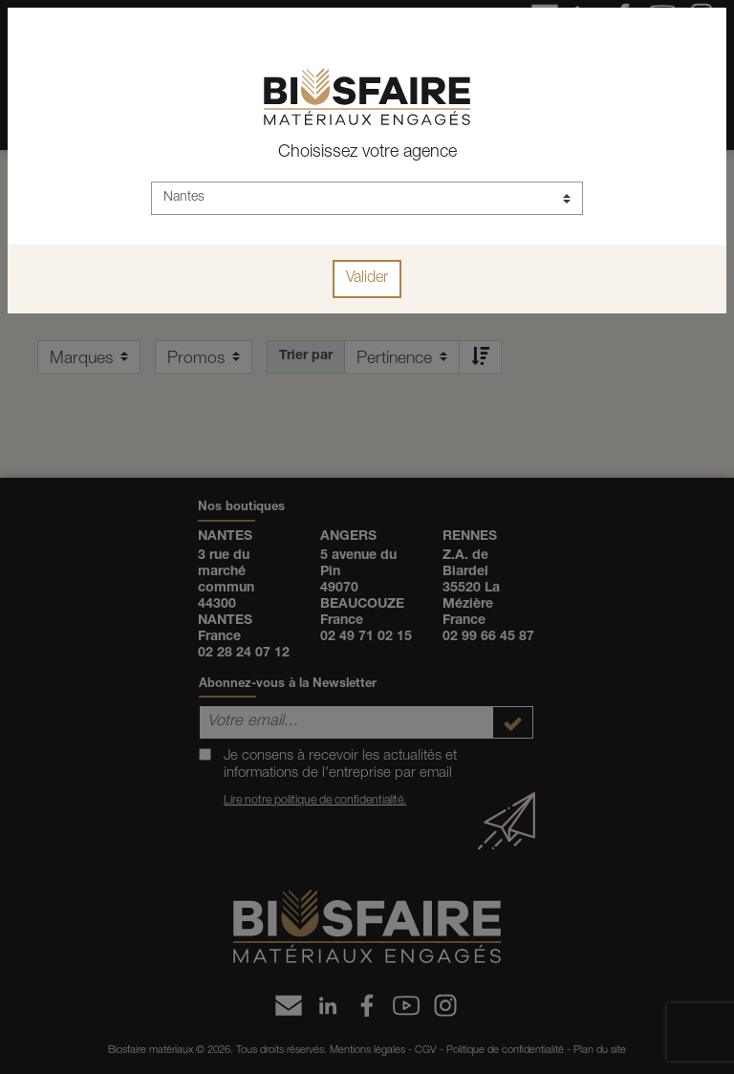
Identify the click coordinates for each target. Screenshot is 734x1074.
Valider (367, 279)
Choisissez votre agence (367, 152)
